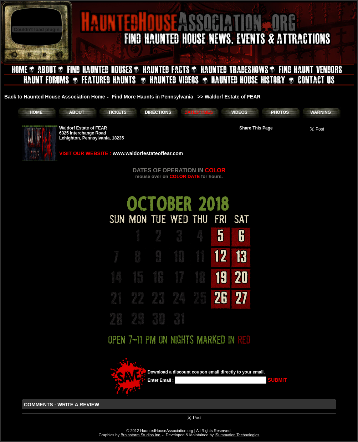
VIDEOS (239, 112)
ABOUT (77, 112)
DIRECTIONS (158, 112)
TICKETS (117, 112)
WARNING (320, 112)
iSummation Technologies (237, 435)
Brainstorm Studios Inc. (141, 435)
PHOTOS (280, 112)
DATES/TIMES (198, 112)
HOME (36, 112)
